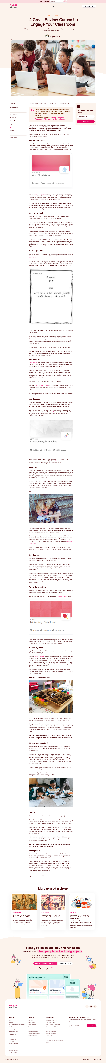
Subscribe (85, 121)
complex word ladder (42, 385)
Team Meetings (13, 1052)
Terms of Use (97, 1059)
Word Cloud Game (40, 194)
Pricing (52, 6)
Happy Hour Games (13, 1048)
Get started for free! (89, 6)
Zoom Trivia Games (32, 1038)
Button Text (65, 1)
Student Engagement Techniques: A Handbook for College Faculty (50, 118)
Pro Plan (57, 461)
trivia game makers (51, 1038)
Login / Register (13, 1029)
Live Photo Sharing (32, 1035)
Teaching (11, 1041)
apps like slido (50, 1035)
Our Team (11, 1026)
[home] (13, 6)
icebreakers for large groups (53, 1024)
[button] (37, 6)
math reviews (33, 258)
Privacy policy (86, 1059)
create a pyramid (39, 657)
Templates (58, 6)
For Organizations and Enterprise (17, 1024)
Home (10, 1020)
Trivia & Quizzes (31, 1022)
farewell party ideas (51, 1033)
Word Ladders (33, 363)
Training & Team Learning (15, 1037)
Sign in (79, 6)
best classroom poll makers (53, 1026)
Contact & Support (13, 1031)
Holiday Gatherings (13, 1043)
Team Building (12, 1039)
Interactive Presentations (34, 1033)
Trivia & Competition (14, 1046)
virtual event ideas (50, 1022)
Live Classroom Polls (33, 1031)
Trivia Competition (62, 596)
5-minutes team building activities (54, 1040)
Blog (47, 1042)
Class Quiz (56, 412)
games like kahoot (51, 1029)
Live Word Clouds (32, 1029)
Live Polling (30, 1020)
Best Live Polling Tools (51, 1020)
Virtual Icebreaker (32, 1024)
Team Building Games (33, 1026)
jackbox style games (51, 1031)
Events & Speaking (13, 1050)
